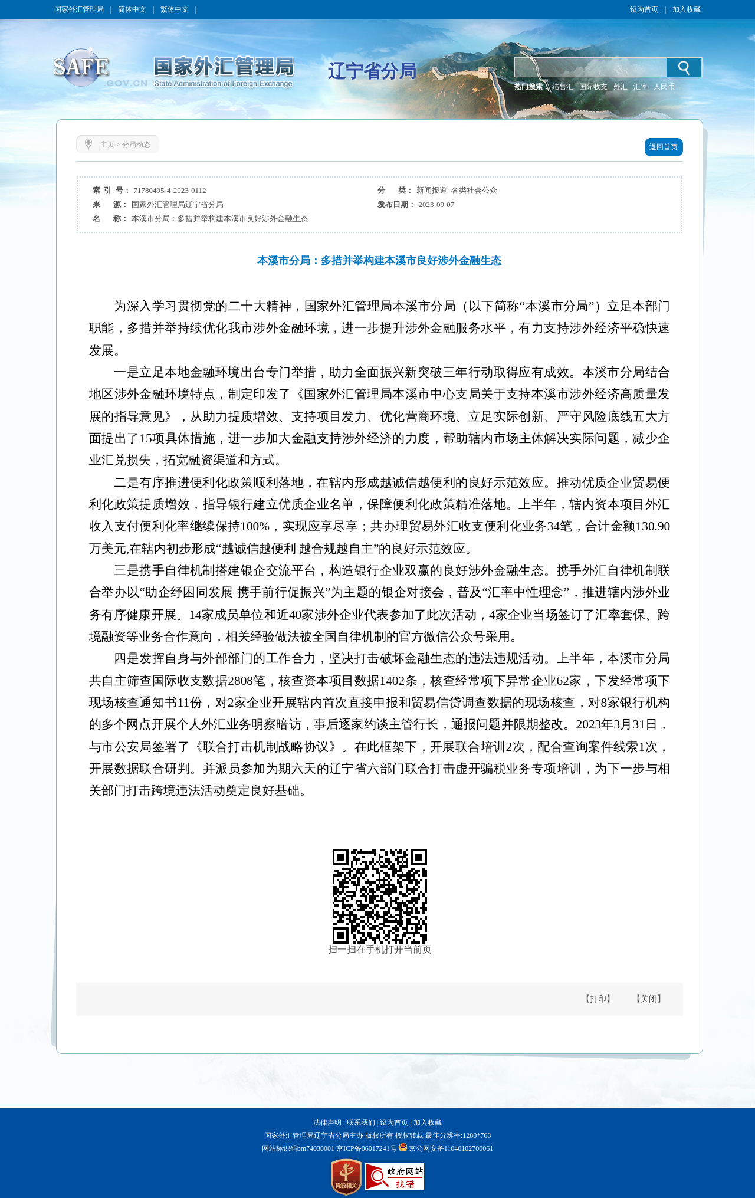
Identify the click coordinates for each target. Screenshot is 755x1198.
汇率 (640, 87)
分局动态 (136, 144)
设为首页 (644, 9)
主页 (107, 144)
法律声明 (327, 1122)
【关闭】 (648, 998)
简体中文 (132, 9)
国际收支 (593, 87)
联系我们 (361, 1122)
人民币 (664, 87)
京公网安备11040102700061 (451, 1148)
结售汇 (562, 87)
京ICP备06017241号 (365, 1148)
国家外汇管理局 (79, 9)
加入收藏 (686, 9)
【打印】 (598, 998)
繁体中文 (174, 9)
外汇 (620, 87)
